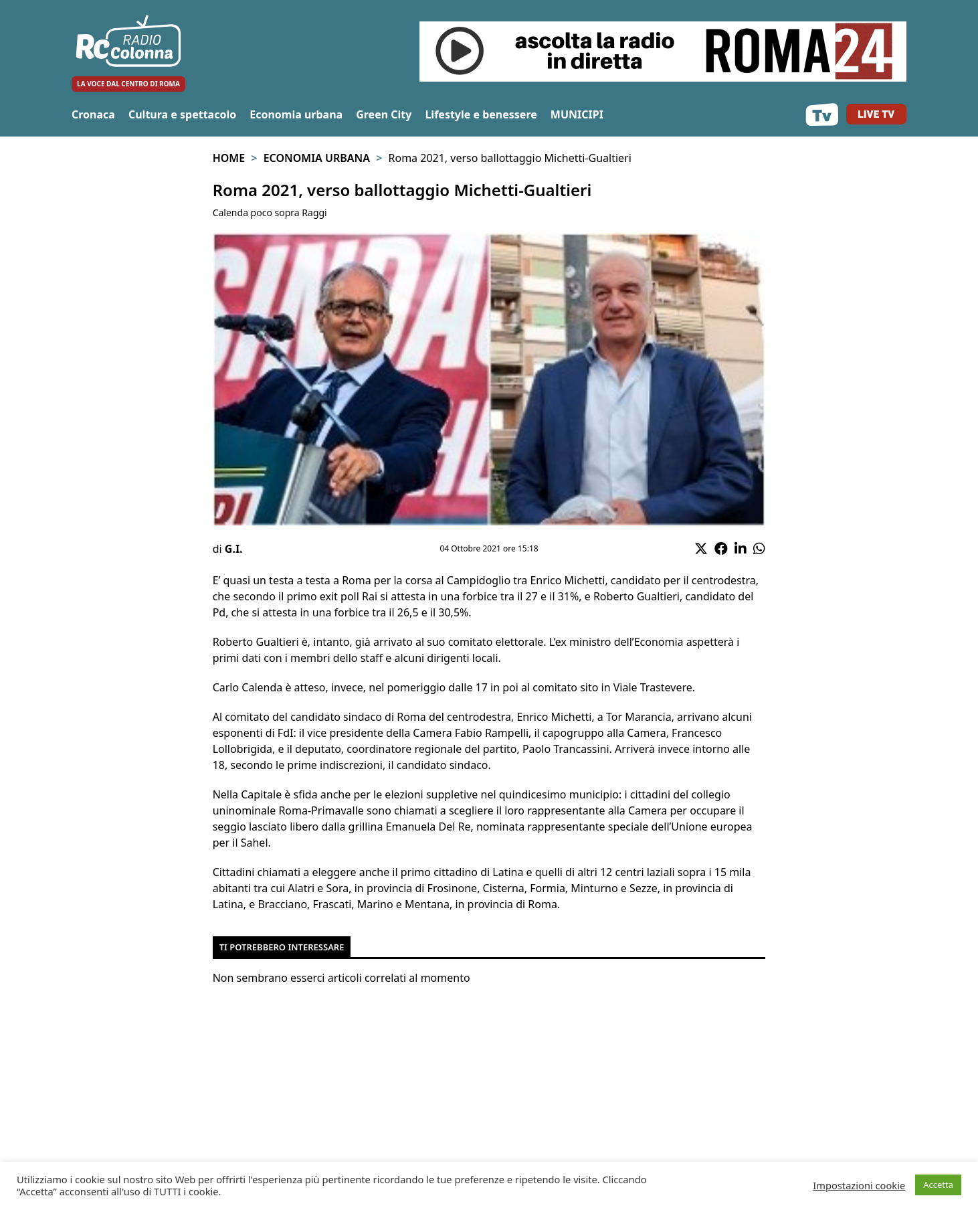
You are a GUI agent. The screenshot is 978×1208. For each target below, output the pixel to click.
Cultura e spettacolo (182, 114)
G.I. (234, 548)
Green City (383, 114)
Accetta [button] (938, 1185)
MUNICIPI (577, 114)
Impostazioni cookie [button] (859, 1185)
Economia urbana (296, 114)
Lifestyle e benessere (480, 114)
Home (229, 158)
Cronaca (93, 114)
